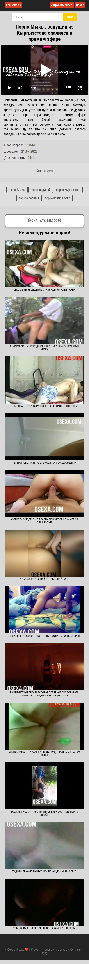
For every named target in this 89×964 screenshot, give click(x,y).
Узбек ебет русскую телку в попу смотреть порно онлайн (44, 635)
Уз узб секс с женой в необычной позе (44, 579)
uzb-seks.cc (13, 5)
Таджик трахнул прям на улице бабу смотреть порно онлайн (44, 813)
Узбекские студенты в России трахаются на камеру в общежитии (44, 521)
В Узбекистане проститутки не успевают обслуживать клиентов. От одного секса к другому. (44, 694)
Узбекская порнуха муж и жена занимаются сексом (44, 406)
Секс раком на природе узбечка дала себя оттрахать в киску (44, 348)
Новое (80, 5)
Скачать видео (44, 220)
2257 (44, 953)
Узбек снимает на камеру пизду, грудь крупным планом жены (44, 754)
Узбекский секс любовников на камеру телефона (44, 928)
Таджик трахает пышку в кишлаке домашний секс (44, 871)
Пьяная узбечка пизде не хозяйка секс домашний (44, 462)
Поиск (70, 17)
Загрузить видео (61, 5)
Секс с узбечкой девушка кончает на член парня (44, 289)
